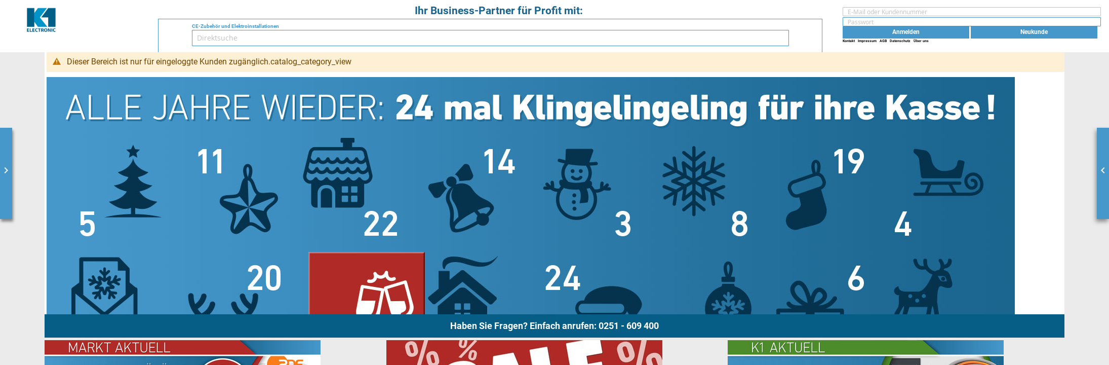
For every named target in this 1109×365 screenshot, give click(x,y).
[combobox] (490, 38)
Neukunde (1034, 31)
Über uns (921, 41)
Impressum (867, 41)
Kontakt (849, 41)
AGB (883, 41)
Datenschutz (900, 41)
